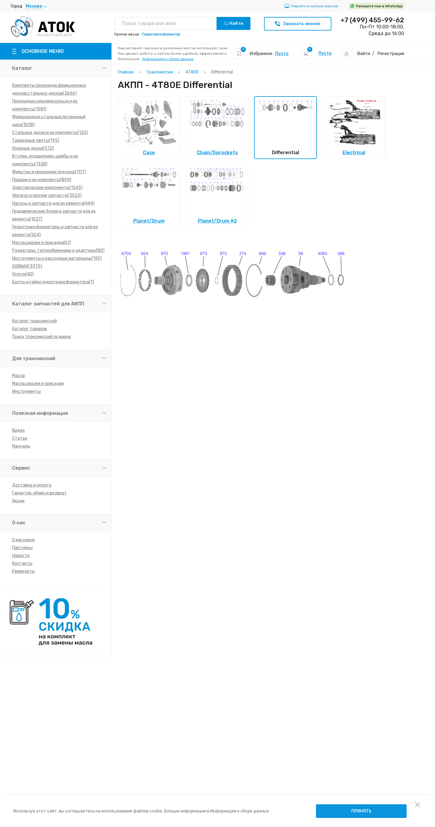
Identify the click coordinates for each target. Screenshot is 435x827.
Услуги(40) (23, 274)
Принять (361, 811)
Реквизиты (23, 571)
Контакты (22, 563)
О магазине (23, 539)
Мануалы (21, 446)
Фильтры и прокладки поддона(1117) (49, 171)
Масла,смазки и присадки (38, 383)
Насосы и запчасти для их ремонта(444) (53, 203)
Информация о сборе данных (167, 59)
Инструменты (26, 391)
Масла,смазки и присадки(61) (41, 242)
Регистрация (391, 53)
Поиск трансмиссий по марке (41, 336)
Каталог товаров (29, 328)
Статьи (19, 438)
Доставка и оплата (31, 485)
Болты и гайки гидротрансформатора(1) (53, 282)
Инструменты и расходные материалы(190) (57, 258)
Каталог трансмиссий (34, 321)
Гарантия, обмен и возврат (39, 493)
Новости (21, 555)
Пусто (281, 53)
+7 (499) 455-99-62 (372, 20)
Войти (363, 53)
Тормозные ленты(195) (35, 140)
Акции (18, 500)
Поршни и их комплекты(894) (41, 179)
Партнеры (22, 547)
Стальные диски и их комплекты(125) (50, 132)
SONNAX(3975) (27, 266)
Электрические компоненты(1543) (47, 187)
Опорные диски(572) (33, 148)
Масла (18, 375)
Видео (18, 430)
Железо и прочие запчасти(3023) (47, 195)
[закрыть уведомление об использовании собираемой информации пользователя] (417, 804)
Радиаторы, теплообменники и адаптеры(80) (58, 250)
